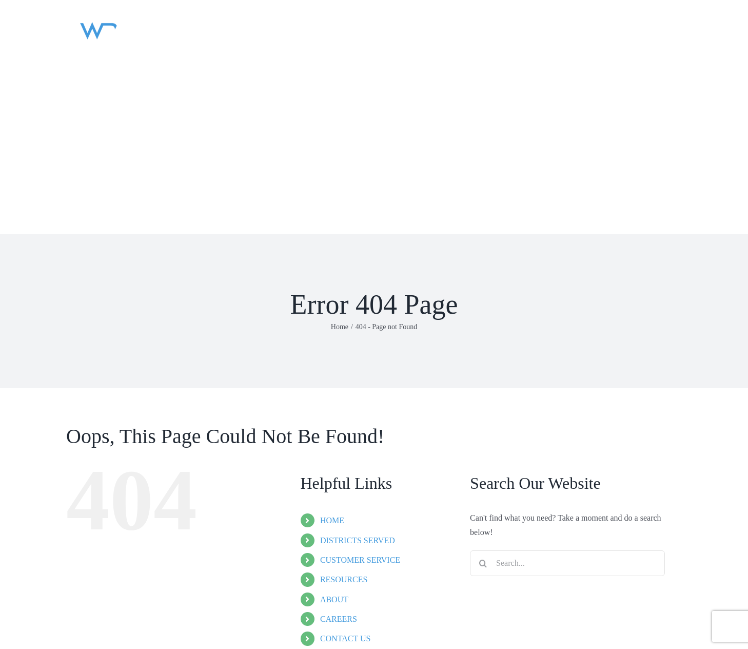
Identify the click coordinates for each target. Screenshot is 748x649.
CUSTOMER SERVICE (360, 560)
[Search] (483, 563)
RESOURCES (343, 579)
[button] (79, 195)
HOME (332, 520)
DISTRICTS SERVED (357, 540)
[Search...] (567, 563)
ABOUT (334, 599)
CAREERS (338, 619)
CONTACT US (345, 638)
